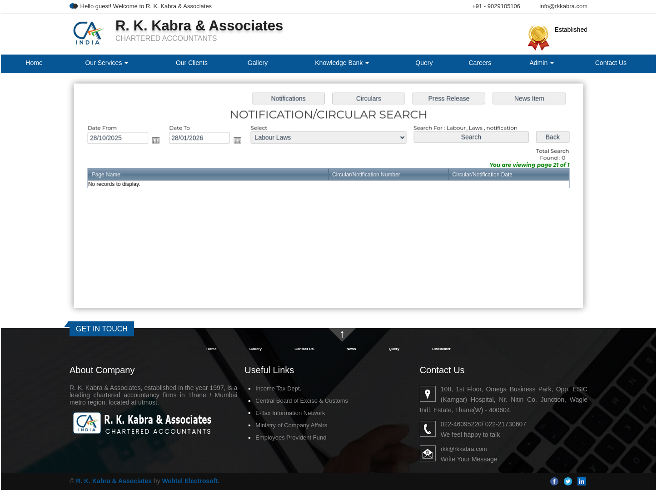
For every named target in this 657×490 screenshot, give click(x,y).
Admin (542, 62)
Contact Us (611, 62)
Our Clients (192, 62)
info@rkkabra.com (563, 6)
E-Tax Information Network (290, 413)
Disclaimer (441, 349)
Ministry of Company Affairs (291, 425)
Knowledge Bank (342, 62)
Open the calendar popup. (159, 141)
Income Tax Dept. (278, 388)
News (351, 349)
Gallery (258, 62)
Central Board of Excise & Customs (301, 400)
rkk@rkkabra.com (464, 448)
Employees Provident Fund (290, 437)
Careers (479, 62)
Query (424, 62)
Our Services (106, 62)
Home (33, 62)
